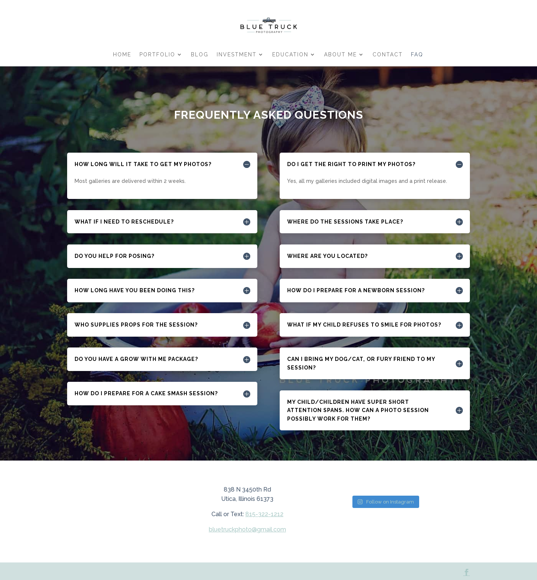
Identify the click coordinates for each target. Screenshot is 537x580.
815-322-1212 (264, 514)
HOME (122, 54)
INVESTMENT (237, 54)
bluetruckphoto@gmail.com (247, 529)
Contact (388, 54)
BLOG (199, 54)
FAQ (417, 54)
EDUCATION (290, 54)
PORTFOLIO (157, 54)
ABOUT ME (340, 54)
